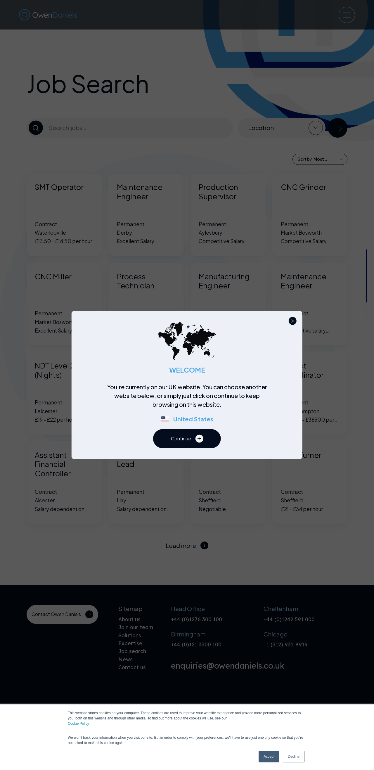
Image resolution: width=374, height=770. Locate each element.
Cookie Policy (78, 723)
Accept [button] (269, 757)
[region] (188, 406)
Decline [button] (293, 757)
